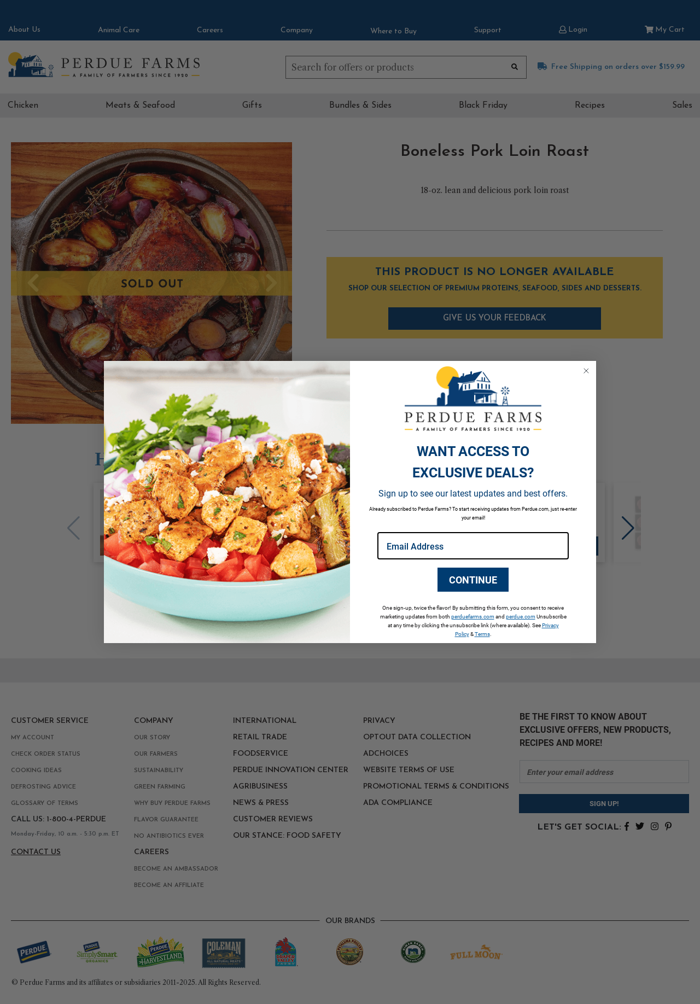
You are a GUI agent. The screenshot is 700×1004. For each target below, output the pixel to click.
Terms (482, 634)
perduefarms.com (472, 616)
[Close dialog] (586, 370)
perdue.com (520, 616)
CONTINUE (473, 579)
